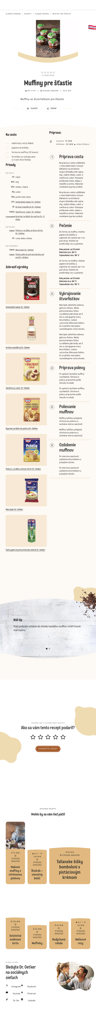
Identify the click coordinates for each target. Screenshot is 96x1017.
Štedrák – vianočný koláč (37, 853)
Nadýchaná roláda (58, 918)
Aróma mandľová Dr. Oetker (28, 207)
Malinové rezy (80, 918)
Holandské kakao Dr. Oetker (28, 202)
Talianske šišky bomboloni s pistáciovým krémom (69, 853)
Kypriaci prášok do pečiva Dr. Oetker (30, 218)
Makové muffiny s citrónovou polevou (15, 853)
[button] (48, 68)
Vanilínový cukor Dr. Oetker (28, 212)
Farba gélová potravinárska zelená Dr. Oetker (30, 256)
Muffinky (37, 918)
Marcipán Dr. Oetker (25, 250)
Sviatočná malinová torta (15, 918)
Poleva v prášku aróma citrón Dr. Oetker (29, 232)
